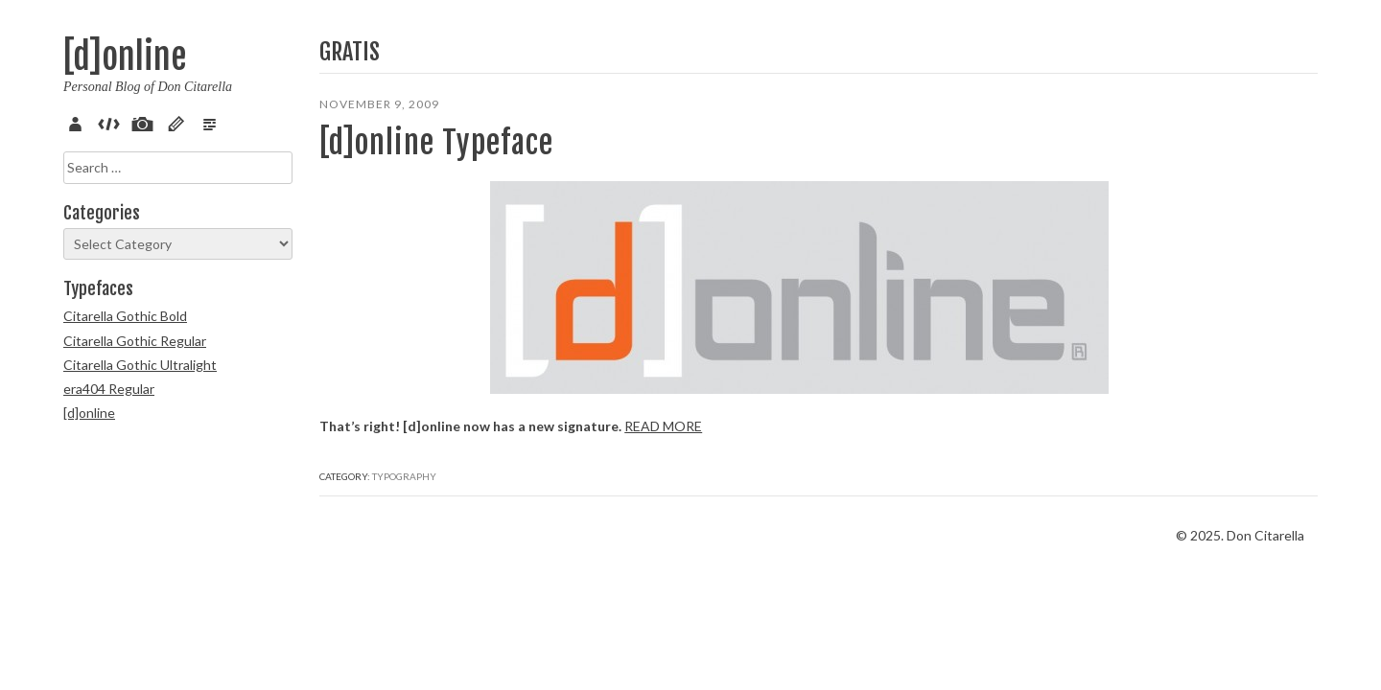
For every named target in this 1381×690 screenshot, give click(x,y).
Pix (145, 121)
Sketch (179, 121)
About (78, 121)
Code (112, 121)
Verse (213, 121)
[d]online (124, 57)
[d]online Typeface (436, 143)
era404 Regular (108, 388)
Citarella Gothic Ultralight (140, 364)
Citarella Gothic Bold (125, 316)
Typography (404, 396)
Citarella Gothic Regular (134, 341)
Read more (358, 345)
